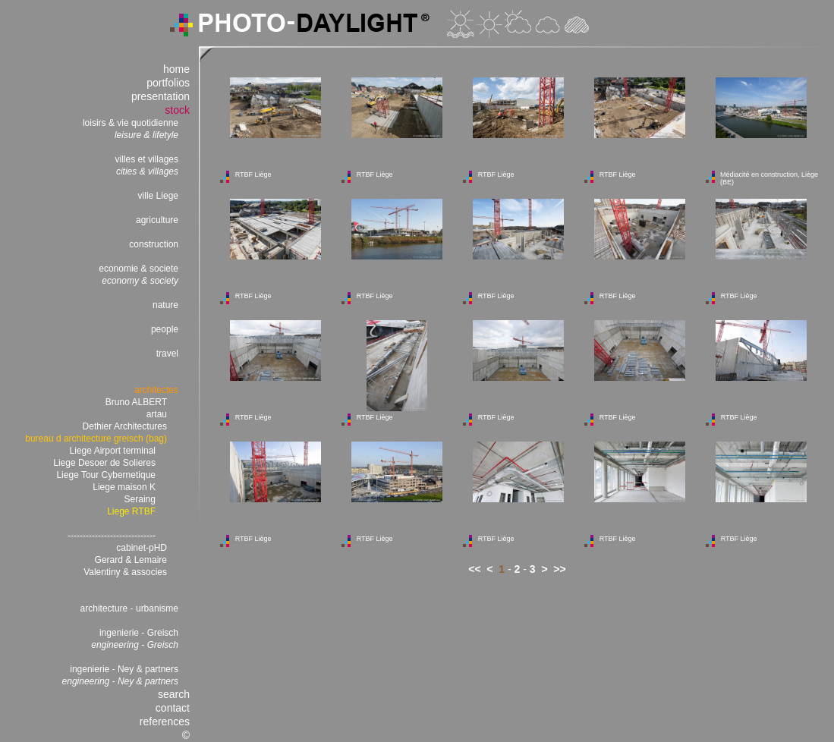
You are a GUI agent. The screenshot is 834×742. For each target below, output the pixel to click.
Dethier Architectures (125, 426)
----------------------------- (112, 535)
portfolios (168, 83)
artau (156, 414)
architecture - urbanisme (129, 608)
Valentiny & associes (125, 572)
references (165, 721)
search (174, 694)
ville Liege (158, 195)
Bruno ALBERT (136, 402)
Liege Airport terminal (113, 450)
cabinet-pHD (141, 547)
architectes (156, 390)
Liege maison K (124, 487)
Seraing (140, 499)
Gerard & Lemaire (131, 560)
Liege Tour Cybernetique (106, 475)
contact (173, 708)
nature (165, 305)
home (176, 69)
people (164, 329)
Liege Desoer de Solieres (104, 462)
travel (167, 353)
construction (153, 244)
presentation (160, 96)
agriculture (157, 220)
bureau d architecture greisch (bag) (96, 438)
